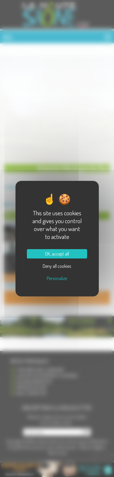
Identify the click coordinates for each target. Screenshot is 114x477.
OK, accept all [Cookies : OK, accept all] (57, 254)
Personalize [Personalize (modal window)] (57, 278)
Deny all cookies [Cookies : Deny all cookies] (57, 266)
